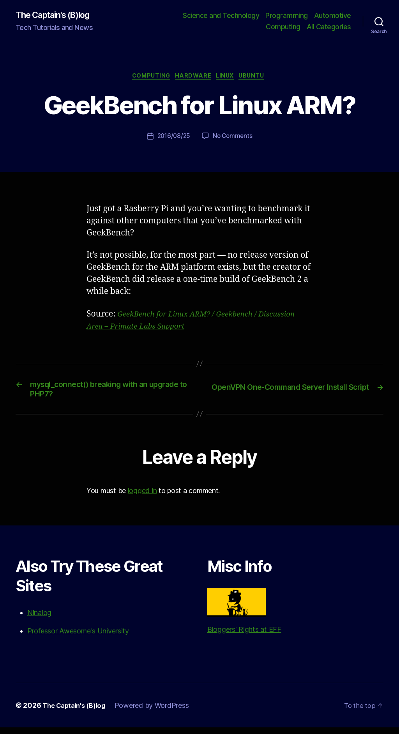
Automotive (332, 16)
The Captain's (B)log (58, 15)
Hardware (192, 77)
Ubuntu (258, 77)
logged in (142, 497)
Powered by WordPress (158, 712)
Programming (286, 16)
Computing (283, 27)
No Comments (233, 139)
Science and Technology (221, 16)
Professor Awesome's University (78, 637)
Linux (228, 77)
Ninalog (39, 619)
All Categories (329, 27)
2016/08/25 (172, 139)
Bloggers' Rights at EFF (244, 617)
